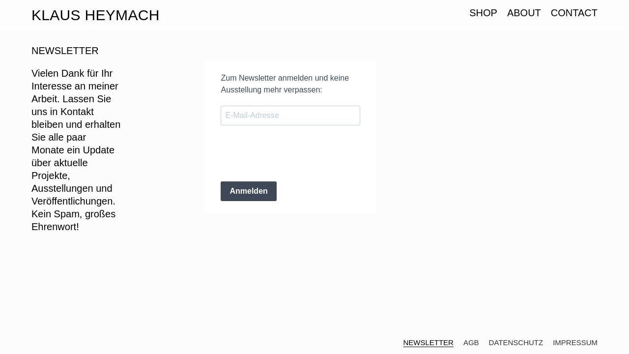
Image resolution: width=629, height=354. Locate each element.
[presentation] (295, 154)
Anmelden (248, 191)
